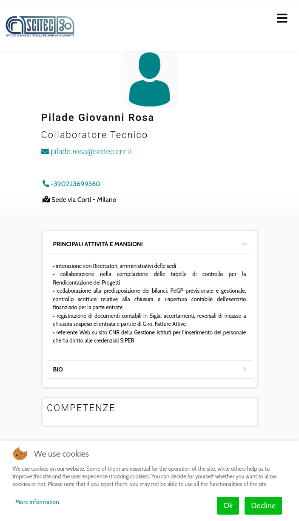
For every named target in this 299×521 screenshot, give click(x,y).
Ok (228, 505)
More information (37, 502)
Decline (263, 505)
